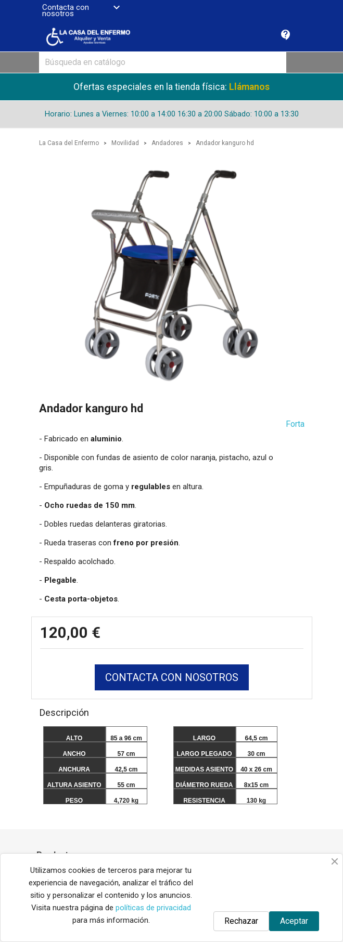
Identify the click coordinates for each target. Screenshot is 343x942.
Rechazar (241, 921)
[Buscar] (162, 62)
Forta (295, 424)
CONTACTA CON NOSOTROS (171, 677)
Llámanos (249, 87)
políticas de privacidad (153, 907)
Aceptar (294, 921)
